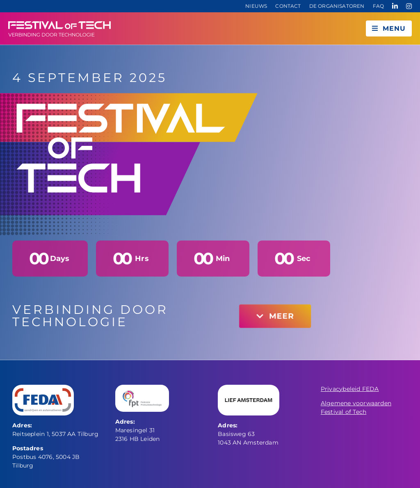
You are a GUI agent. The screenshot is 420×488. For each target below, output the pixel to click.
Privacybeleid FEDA (350, 389)
